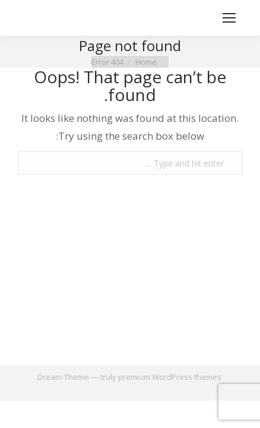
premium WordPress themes (169, 377)
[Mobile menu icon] (229, 18)
